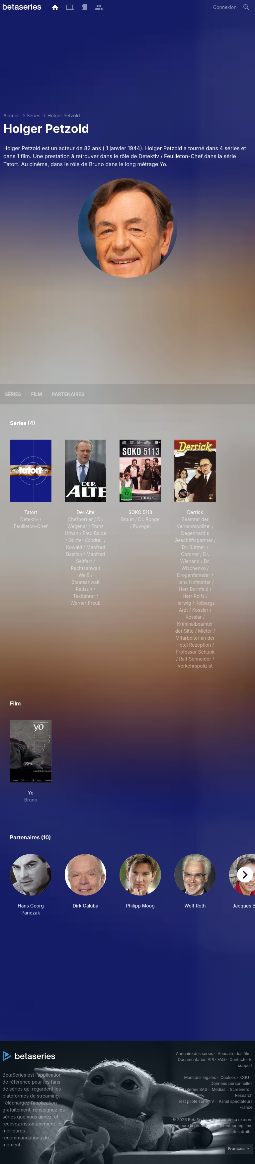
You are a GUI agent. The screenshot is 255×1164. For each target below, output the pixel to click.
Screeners (239, 1089)
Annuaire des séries (194, 1053)
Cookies (228, 1077)
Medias (218, 1089)
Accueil (11, 115)
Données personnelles (231, 1083)
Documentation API (196, 1059)
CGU (244, 1077)
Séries (34, 115)
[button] (30, 885)
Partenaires (68, 394)
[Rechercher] (246, 7)
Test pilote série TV (196, 1101)
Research (244, 1095)
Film (36, 394)
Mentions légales (200, 1077)
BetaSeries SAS (192, 1089)
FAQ (221, 1059)
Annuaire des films (234, 1053)
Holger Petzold (63, 115)
